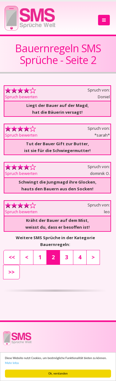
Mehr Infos (12, 363)
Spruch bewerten (21, 96)
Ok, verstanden (57, 373)
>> (11, 272)
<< (12, 257)
